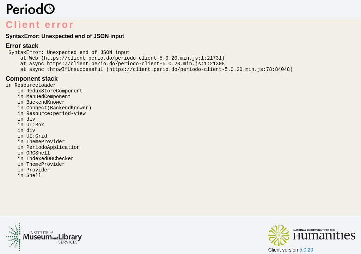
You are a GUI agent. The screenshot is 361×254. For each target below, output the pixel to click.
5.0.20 (306, 250)
